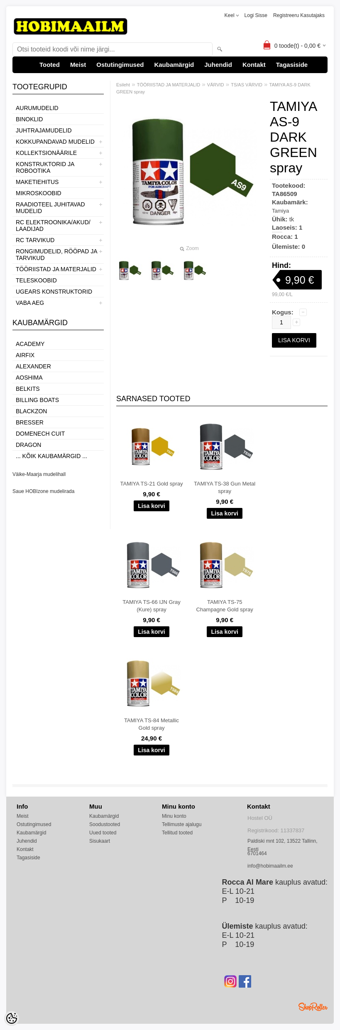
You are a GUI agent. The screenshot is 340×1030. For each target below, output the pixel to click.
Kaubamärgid (174, 64)
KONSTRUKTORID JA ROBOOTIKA (45, 167)
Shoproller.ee (313, 1007)
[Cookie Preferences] (11, 1018)
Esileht (123, 84)
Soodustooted (104, 824)
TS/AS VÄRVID (246, 84)
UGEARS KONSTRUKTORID (54, 291)
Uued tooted (102, 833)
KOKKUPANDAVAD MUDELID (55, 141)
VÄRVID (215, 84)
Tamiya (280, 211)
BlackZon (31, 411)
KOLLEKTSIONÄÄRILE (46, 153)
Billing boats (37, 400)
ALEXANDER (33, 366)
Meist (78, 64)
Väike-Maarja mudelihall (39, 474)
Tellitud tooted (177, 833)
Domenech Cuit (40, 433)
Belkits (28, 388)
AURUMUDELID (37, 108)
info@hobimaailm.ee (270, 866)
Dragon (28, 444)
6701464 (257, 853)
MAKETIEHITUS (37, 182)
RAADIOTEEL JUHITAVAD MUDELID (50, 207)
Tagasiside (292, 64)
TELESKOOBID (36, 280)
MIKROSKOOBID (38, 193)
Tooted (49, 64)
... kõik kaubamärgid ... (51, 456)
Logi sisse (256, 15)
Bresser (30, 422)
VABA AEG (30, 302)
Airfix (25, 355)
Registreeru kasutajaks (299, 15)
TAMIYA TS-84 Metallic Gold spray (151, 724)
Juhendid (218, 64)
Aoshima (29, 377)
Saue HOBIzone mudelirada (43, 491)
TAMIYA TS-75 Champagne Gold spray (224, 606)
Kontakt (254, 64)
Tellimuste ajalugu (181, 824)
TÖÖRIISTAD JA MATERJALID (56, 269)
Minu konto (174, 816)
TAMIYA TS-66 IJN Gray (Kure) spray (151, 606)
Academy (30, 344)
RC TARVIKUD (35, 240)
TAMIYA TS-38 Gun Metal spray (224, 487)
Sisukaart (99, 841)
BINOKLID (29, 119)
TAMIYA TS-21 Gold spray (151, 484)
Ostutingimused (120, 64)
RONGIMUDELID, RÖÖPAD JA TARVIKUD (56, 254)
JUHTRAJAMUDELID (44, 130)
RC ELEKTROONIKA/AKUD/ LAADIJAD (53, 225)
